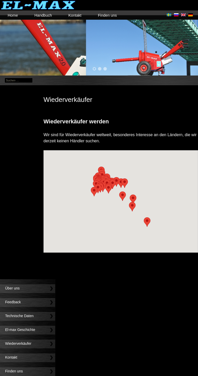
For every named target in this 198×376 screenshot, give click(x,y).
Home (13, 15)
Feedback (13, 302)
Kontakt (74, 15)
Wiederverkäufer (18, 343)
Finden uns (107, 15)
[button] (147, 222)
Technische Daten (19, 316)
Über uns (12, 288)
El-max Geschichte (20, 330)
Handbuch (43, 15)
